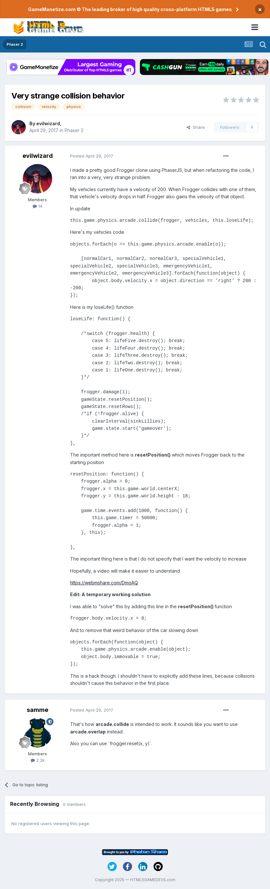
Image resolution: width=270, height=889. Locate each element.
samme (37, 709)
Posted (91, 155)
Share (196, 127)
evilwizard (48, 123)
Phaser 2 (74, 130)
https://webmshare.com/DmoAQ (104, 582)
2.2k (38, 760)
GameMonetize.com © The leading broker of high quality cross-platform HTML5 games (130, 9)
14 (37, 206)
